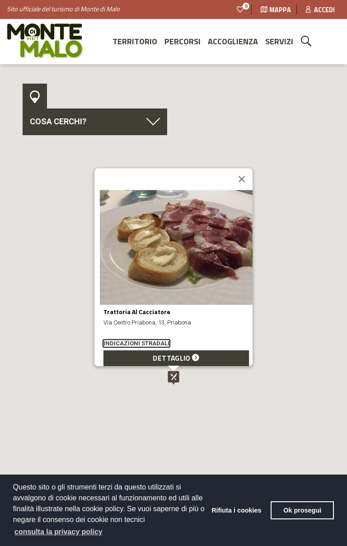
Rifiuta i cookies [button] (236, 510)
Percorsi (182, 41)
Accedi (320, 10)
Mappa (276, 10)
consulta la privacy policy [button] (58, 532)
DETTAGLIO (176, 358)
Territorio (135, 41)
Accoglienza (233, 41)
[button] (173, 378)
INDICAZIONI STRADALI (136, 343)
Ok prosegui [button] (302, 510)
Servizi (279, 41)
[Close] (242, 179)
